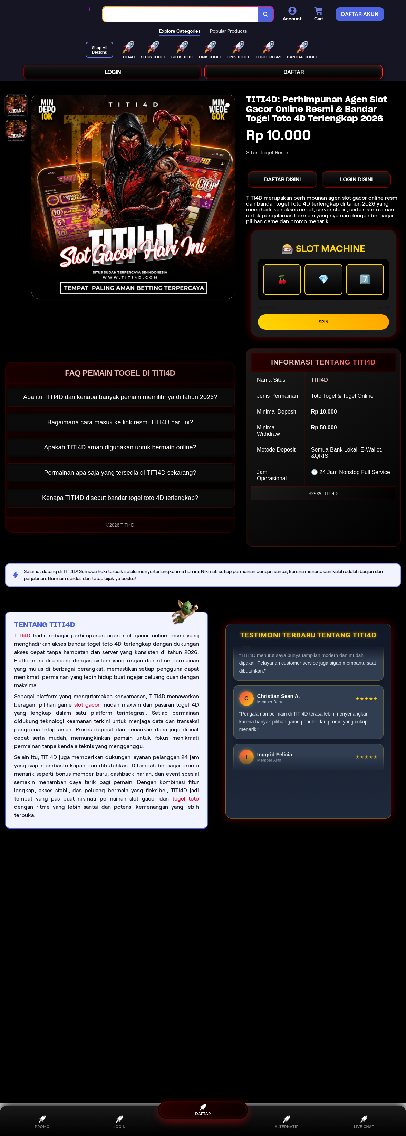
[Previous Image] (36, 197)
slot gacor (87, 705)
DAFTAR (293, 72)
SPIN (323, 322)
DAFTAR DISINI (282, 179)
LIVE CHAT (364, 1122)
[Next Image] (229, 197)
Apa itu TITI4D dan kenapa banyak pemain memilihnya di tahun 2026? (120, 397)
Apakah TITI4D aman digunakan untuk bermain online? (120, 447)
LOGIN (113, 72)
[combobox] (180, 14)
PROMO (42, 1122)
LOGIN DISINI (356, 179)
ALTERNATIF (287, 1122)
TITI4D (22, 635)
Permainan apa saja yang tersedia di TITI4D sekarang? (120, 472)
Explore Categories (179, 31)
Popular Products (228, 31)
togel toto (185, 799)
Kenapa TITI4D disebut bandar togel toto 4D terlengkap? (120, 497)
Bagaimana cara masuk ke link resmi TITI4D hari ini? (120, 422)
